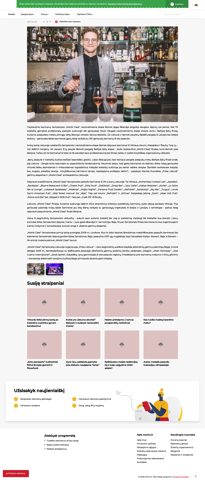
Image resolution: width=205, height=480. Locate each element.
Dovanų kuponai (179, 440)
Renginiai (175, 451)
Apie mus (141, 440)
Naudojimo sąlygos (146, 447)
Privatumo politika (146, 443)
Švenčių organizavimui (182, 447)
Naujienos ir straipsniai (182, 454)
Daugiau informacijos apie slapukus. (125, 4)
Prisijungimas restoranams (150, 458)
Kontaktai (142, 462)
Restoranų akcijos (179, 443)
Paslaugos (142, 454)
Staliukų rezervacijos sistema (151, 451)
